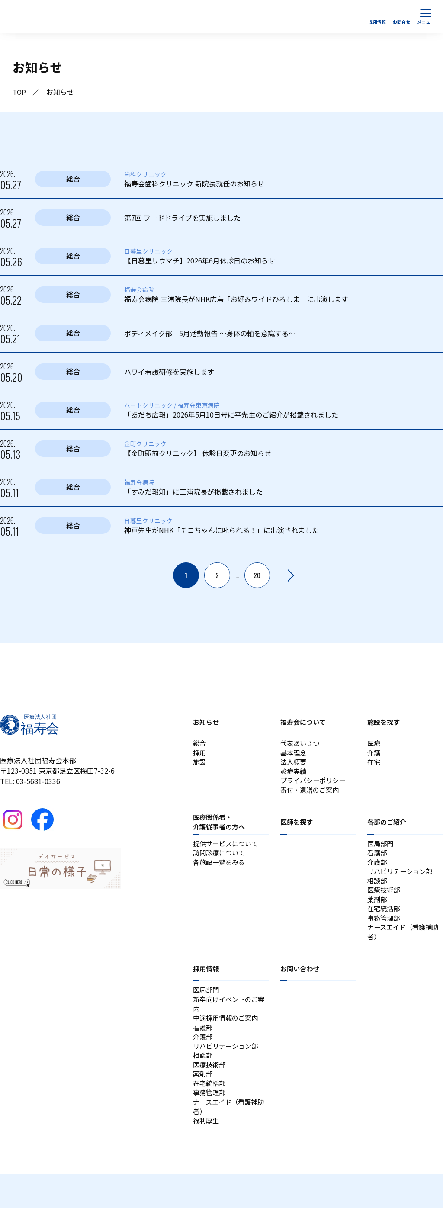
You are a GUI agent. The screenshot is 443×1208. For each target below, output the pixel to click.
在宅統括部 (384, 923)
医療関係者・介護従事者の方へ (220, 828)
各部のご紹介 (388, 828)
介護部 (377, 871)
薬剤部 (377, 913)
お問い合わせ (301, 987)
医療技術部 (384, 902)
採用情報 (207, 987)
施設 (200, 765)
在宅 (374, 765)
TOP (20, 92)
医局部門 (381, 850)
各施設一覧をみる (220, 871)
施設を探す (384, 722)
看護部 (377, 861)
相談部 (377, 892)
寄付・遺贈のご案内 (311, 796)
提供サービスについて (227, 850)
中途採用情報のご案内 (227, 1040)
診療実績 (294, 775)
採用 (200, 754)
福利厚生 (207, 1154)
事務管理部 (384, 933)
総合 (200, 744)
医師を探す (297, 828)
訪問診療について (220, 861)
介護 (374, 754)
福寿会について (304, 722)
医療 (374, 744)
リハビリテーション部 (402, 882)
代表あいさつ (301, 744)
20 (257, 575)
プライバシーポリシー (315, 786)
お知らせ (207, 722)
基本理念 (294, 754)
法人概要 (294, 765)
